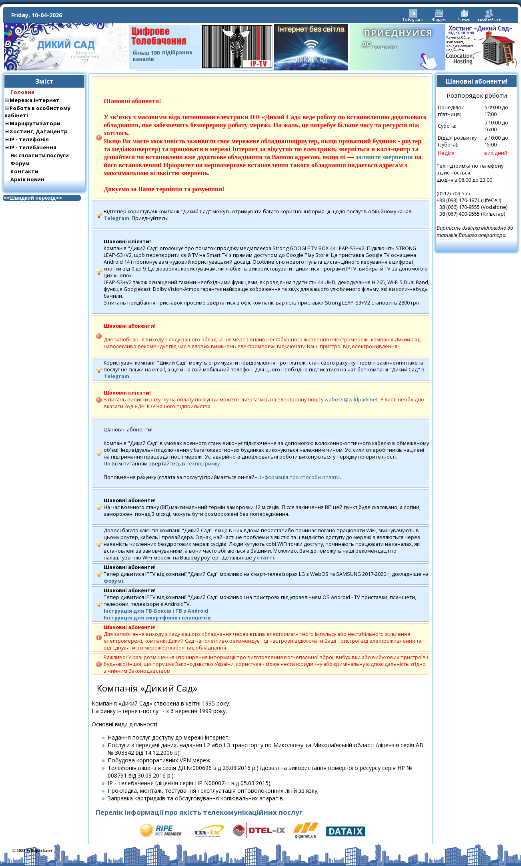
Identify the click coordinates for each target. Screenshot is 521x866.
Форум (20, 163)
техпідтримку (203, 463)
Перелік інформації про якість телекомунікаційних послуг (199, 812)
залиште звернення (384, 157)
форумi (113, 580)
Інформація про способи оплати (300, 477)
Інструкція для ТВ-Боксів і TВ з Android (156, 610)
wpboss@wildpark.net (351, 399)
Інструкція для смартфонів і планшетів (157, 617)
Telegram (116, 218)
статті (265, 557)
